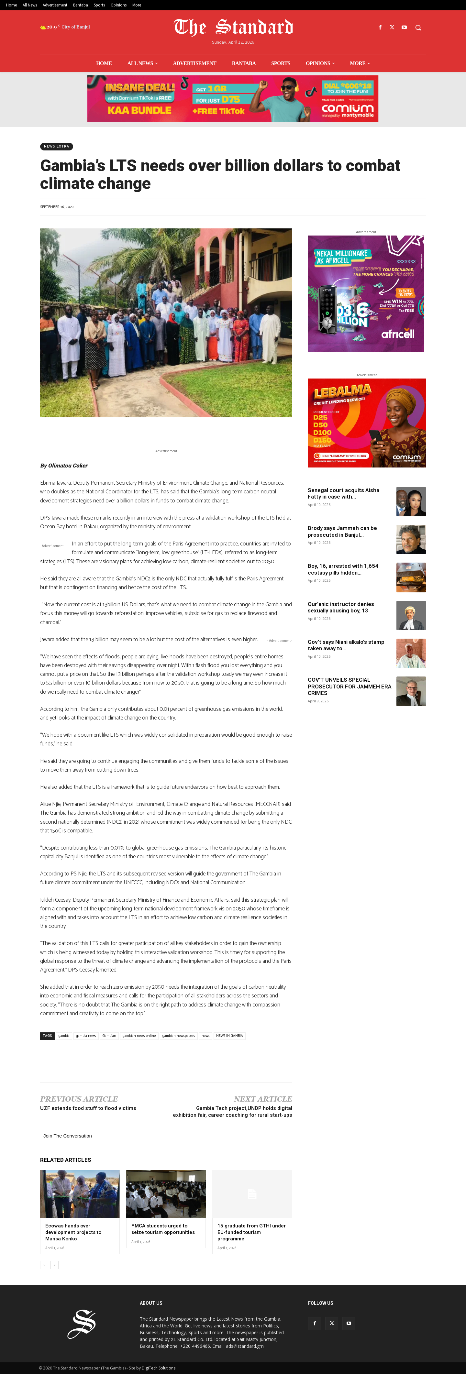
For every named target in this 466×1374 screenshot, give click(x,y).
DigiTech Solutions (158, 1368)
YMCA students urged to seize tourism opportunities (163, 1229)
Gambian (109, 1036)
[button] (418, 27)
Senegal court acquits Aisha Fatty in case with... (343, 493)
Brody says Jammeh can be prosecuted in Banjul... (342, 531)
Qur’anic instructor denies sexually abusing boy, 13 (341, 607)
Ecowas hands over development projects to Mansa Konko (73, 1232)
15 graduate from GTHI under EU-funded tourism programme (251, 1232)
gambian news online (139, 1036)
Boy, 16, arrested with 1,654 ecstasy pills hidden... (343, 569)
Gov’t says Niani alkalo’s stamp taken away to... (346, 645)
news (206, 1036)
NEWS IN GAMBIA (229, 1036)
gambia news (86, 1036)
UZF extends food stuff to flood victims (88, 1108)
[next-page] (54, 1265)
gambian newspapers (178, 1036)
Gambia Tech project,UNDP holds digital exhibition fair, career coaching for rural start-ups (232, 1111)
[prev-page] (44, 1265)
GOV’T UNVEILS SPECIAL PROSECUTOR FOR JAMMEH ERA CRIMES (350, 686)
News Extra (56, 146)
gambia (64, 1036)
